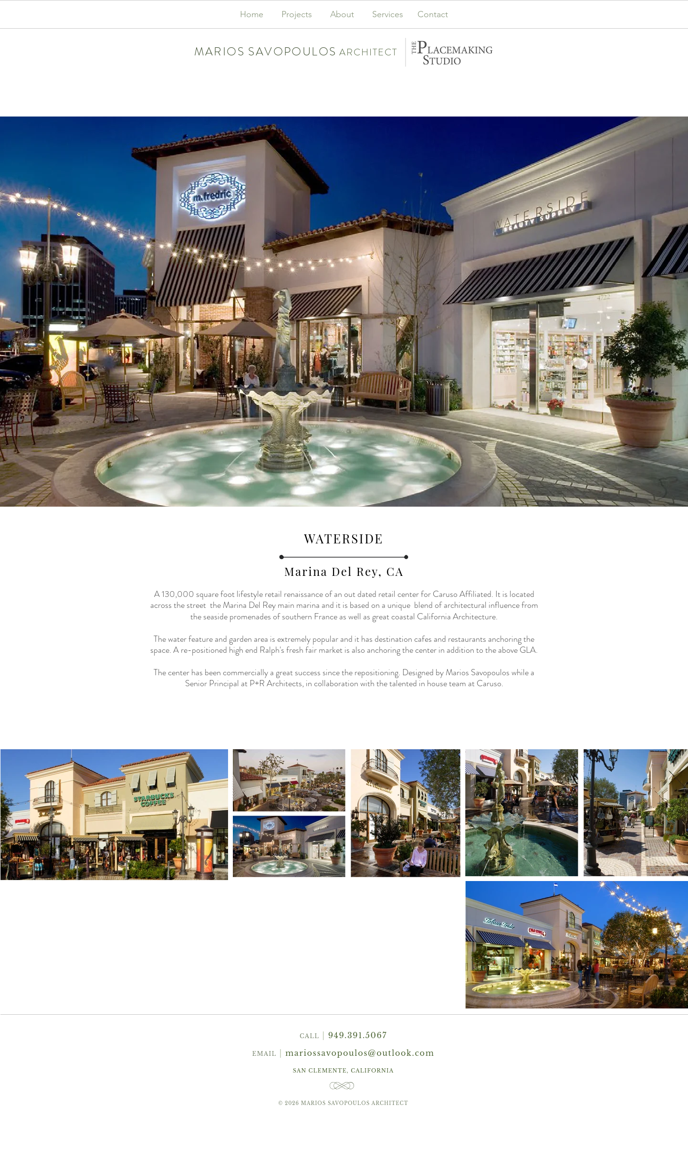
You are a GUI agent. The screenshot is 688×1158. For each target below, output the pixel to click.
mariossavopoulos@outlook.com (359, 1053)
